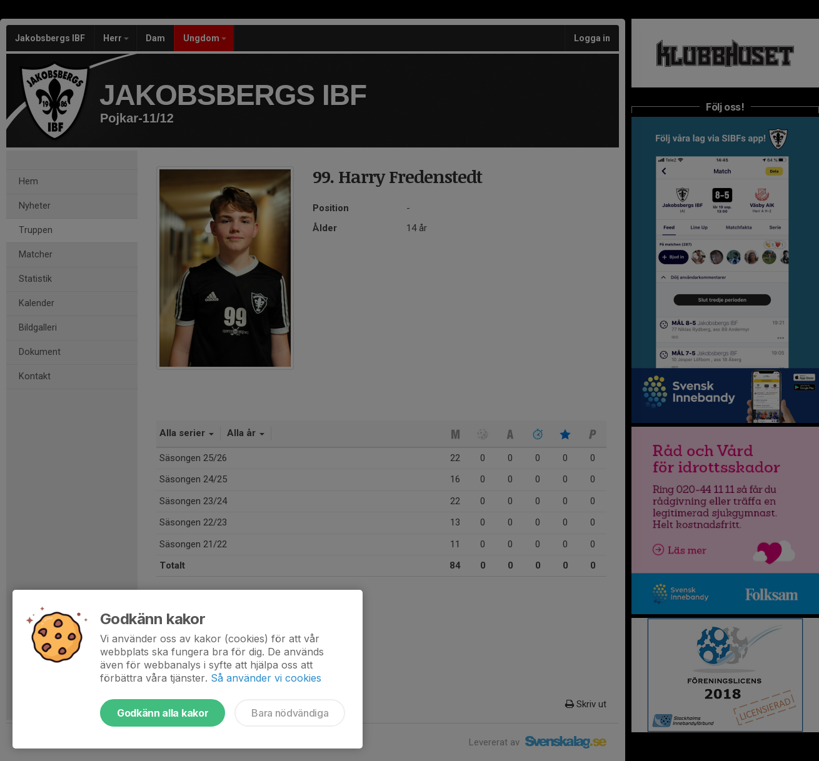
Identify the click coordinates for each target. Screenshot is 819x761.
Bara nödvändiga (289, 713)
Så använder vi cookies (266, 678)
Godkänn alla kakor (162, 713)
